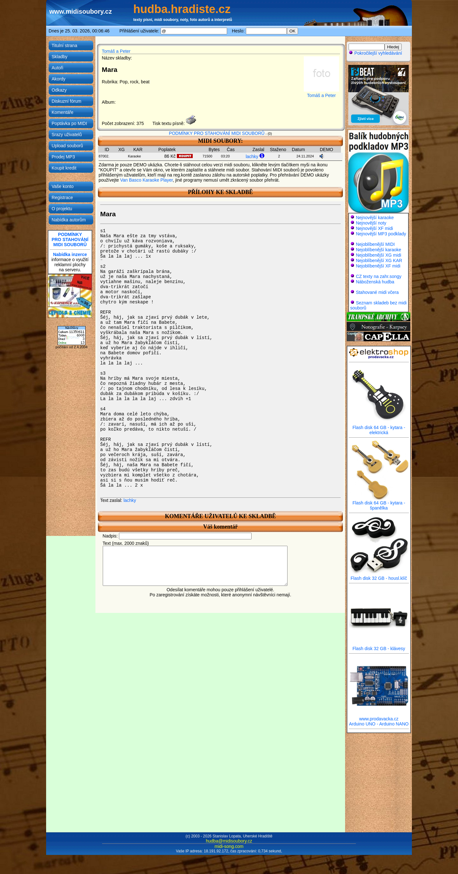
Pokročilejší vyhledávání (375, 53)
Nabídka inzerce (70, 254)
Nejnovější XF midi (374, 228)
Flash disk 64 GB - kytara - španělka (379, 503)
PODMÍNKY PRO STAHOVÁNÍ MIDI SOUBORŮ (217, 133)
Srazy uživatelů (67, 134)
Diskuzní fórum (66, 101)
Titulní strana (64, 45)
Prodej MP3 (63, 156)
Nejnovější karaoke (375, 217)
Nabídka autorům (69, 219)
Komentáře (62, 112)
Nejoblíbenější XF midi (378, 265)
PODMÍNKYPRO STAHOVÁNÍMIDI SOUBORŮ (70, 239)
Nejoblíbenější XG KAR (379, 260)
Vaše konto (62, 186)
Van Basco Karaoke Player (146, 180)
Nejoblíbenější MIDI (375, 244)
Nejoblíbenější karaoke (378, 249)
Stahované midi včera (377, 292)
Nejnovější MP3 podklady (381, 233)
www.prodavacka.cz (379, 716)
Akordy (59, 78)
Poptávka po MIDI (69, 123)
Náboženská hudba (375, 281)
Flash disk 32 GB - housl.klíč (379, 576)
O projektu (62, 208)
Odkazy (59, 90)
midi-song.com (228, 846)
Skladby (59, 56)
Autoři (57, 67)
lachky (252, 156)
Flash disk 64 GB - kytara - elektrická (379, 428)
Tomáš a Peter (116, 51)
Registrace (62, 197)
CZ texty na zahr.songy (378, 276)
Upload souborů (67, 145)
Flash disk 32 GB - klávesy (379, 646)
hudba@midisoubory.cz (229, 840)
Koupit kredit (64, 167)
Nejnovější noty (371, 222)
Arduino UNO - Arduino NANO (379, 723)
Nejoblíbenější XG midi (378, 255)
